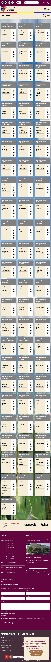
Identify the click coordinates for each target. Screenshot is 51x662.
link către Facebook (30, 524)
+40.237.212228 (9, 554)
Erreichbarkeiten (30, 565)
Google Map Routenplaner (33, 557)
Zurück (46, 16)
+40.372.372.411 (10, 550)
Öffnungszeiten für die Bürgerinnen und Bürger (37, 560)
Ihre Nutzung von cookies (6, 648)
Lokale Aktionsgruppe (6, 645)
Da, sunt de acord (36, 651)
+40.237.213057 (9, 545)
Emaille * (28, 596)
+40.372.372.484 (10, 558)
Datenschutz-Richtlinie (6, 650)
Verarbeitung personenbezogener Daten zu (34, 618)
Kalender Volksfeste (5, 639)
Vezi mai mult (36, 654)
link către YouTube (44, 524)
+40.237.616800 (9, 543)
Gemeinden (3, 642)
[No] (47, 648)
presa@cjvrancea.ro (10, 572)
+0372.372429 (9, 569)
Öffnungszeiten (30, 562)
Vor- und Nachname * (6, 591)
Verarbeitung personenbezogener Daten (38, 571)
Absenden (7, 622)
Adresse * (28, 591)
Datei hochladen (5, 612)
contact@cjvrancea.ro (11, 562)
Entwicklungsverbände (6, 643)
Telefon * (3, 596)
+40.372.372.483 (10, 556)
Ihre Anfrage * (4, 601)
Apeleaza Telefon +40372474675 (48, 3)
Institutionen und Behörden (7, 640)
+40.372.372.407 (10, 547)
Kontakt (2, 637)
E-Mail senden (44, 3)
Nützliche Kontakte (5, 647)
